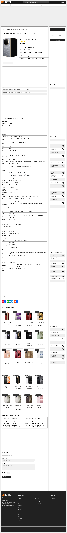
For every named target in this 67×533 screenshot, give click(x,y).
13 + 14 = (6, 472)
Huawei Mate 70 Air (54, 149)
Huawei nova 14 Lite (55, 155)
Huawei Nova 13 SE (55, 345)
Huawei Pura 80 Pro (55, 196)
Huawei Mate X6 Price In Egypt (9, 425)
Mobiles (12, 29)
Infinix (19, 514)
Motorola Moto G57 (54, 145)
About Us (37, 498)
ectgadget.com (12, 530)
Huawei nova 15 (54, 362)
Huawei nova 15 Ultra (55, 332)
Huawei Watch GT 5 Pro (55, 278)
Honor (19, 516)
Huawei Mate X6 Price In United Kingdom (34, 425)
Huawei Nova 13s (54, 349)
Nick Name (4, 458)
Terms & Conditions (39, 503)
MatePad (52, 33)
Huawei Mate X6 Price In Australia (10, 418)
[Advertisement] (33, 16)
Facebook (53, 498)
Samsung (20, 500)
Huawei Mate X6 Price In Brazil (32, 426)
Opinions (11, 62)
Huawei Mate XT (54, 269)
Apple (19, 498)
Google (19, 509)
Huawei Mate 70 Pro (55, 280)
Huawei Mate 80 (54, 276)
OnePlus (20, 518)
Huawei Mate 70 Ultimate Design (54, 356)
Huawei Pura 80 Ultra (55, 271)
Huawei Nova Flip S (54, 152)
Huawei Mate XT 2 (54, 202)
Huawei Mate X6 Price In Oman (9, 420)
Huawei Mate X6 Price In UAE (32, 421)
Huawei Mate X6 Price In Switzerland (11, 426)
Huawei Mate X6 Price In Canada (33, 418)
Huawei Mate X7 (54, 179)
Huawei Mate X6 (54, 273)
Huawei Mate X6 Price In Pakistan (10, 421)
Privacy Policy (38, 501)
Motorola (20, 505)
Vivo (19, 507)
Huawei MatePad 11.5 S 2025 (54, 176)
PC (51, 38)
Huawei (8, 29)
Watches (52, 35)
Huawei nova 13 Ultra (55, 335)
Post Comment (6, 476)
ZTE (19, 522)
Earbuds (59, 35)
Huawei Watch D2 (54, 261)
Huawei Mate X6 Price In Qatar (9, 423)
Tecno (19, 520)
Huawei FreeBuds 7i (55, 162)
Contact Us (37, 500)
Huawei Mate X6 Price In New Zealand (34, 423)
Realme (19, 511)
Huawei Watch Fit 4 (54, 186)
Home (4, 29)
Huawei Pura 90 (54, 199)
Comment (4, 463)
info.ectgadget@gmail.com (9, 505)
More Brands (57, 40)
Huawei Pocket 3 (54, 352)
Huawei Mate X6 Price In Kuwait (32, 420)
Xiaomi (19, 501)
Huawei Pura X (54, 263)
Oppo (19, 513)
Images (5, 62)
